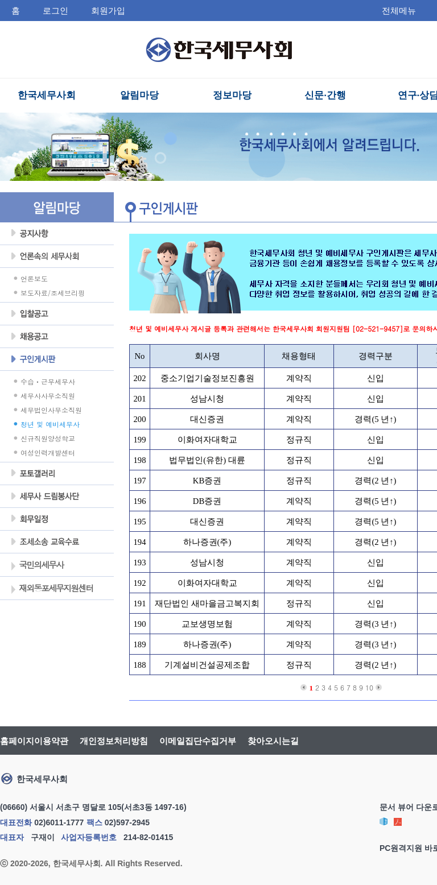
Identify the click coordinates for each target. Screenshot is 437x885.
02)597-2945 (127, 822)
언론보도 (34, 278)
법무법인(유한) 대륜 (207, 460)
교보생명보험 (207, 623)
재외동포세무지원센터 (51, 589)
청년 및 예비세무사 (50, 424)
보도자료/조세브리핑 (52, 292)
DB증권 (207, 501)
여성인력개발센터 (47, 452)
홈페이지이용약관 (34, 741)
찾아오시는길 (273, 741)
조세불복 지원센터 (57, 542)
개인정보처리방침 (114, 741)
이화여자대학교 (207, 439)
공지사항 (57, 233)
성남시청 (207, 398)
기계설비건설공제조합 (207, 664)
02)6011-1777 (59, 822)
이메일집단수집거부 (197, 741)
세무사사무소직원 (47, 395)
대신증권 (207, 419)
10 (369, 687)
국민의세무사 (36, 566)
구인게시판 (57, 359)
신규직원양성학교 (47, 438)
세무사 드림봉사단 (57, 496)
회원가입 (108, 10)
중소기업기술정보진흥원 (207, 378)
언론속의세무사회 (57, 256)
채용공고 (57, 336)
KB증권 (207, 480)
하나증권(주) (207, 542)
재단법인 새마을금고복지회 (207, 603)
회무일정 (57, 519)
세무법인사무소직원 (51, 410)
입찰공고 (57, 314)
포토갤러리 (57, 473)
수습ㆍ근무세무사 (47, 381)
